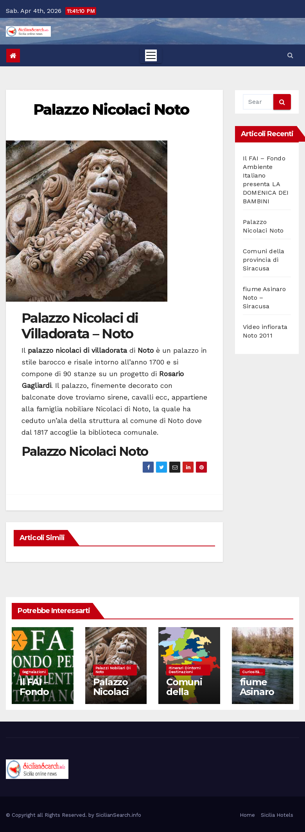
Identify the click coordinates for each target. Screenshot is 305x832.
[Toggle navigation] (151, 55)
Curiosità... (252, 672)
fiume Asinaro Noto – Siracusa (258, 696)
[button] (290, 55)
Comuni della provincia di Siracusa (263, 259)
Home (247, 815)
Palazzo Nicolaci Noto (111, 109)
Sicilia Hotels (277, 815)
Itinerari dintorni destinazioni (185, 670)
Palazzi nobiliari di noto (113, 670)
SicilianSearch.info (118, 815)
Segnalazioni (34, 672)
